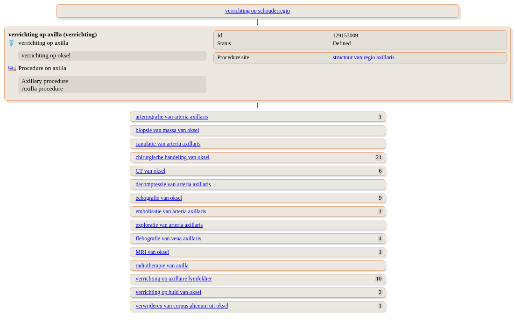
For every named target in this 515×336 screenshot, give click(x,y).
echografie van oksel (159, 198)
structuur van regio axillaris (364, 57)
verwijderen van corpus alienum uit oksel (182, 305)
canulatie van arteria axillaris (168, 143)
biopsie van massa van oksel (167, 130)
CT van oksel (151, 171)
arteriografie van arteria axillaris (172, 116)
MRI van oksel (152, 252)
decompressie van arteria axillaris (173, 184)
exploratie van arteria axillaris (169, 225)
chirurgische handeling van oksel (173, 157)
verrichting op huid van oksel (169, 292)
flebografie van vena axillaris (168, 238)
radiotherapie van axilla (162, 265)
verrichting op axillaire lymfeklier (174, 278)
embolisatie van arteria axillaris (171, 211)
